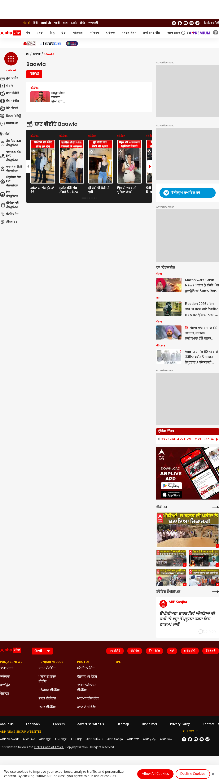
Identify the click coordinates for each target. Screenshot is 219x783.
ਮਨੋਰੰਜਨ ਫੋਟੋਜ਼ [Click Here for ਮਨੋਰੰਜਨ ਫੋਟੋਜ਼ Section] (86, 668)
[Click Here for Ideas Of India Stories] (29, 43)
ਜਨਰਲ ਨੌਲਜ (129, 33)
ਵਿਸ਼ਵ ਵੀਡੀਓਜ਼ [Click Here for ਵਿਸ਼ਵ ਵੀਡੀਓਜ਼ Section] (47, 707)
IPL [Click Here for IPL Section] (118, 662)
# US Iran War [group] (205, 439)
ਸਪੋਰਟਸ (94, 33)
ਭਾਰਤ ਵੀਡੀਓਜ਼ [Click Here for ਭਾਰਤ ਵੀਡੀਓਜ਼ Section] (47, 698)
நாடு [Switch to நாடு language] (74, 23)
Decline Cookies (192, 774)
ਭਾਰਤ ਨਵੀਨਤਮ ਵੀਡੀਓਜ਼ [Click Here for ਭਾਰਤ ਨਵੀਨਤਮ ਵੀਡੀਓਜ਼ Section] (86, 687)
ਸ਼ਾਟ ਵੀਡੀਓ (9, 93)
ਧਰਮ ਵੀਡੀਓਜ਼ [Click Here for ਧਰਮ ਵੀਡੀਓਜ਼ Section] (47, 668)
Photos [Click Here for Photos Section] (83, 662)
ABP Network (9, 739)
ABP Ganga (115, 739)
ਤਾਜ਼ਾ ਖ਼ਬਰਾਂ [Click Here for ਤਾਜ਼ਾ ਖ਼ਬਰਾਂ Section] (6, 668)
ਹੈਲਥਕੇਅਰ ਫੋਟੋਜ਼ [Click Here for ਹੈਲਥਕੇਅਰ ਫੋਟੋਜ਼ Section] (87, 677)
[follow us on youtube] (185, 23)
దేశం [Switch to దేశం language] (82, 23)
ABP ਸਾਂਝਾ (133, 739)
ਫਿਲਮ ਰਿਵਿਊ (10, 116)
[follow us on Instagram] (191, 23)
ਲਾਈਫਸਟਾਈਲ (151, 33)
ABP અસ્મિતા (94, 739)
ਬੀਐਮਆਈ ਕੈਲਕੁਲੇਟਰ (9, 205)
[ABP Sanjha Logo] (11, 32)
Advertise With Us (90, 724)
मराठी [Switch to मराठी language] (57, 23)
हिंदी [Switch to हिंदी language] (35, 23)
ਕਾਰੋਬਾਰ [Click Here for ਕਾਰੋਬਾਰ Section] (5, 677)
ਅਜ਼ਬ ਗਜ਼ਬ (173, 33)
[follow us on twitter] (173, 23)
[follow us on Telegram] (197, 23)
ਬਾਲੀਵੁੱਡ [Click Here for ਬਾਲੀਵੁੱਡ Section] (5, 685)
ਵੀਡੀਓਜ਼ (135, 651)
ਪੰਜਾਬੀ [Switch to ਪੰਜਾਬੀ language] (26, 23)
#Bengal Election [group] (176, 439)
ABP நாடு (149, 739)
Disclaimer (149, 724)
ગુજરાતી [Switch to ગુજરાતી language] (93, 23)
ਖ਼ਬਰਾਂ (40, 33)
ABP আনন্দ (60, 739)
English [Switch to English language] (46, 23)
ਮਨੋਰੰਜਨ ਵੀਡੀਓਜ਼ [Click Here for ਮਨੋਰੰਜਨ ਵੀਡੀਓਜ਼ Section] (49, 690)
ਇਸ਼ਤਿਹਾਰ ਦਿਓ (211, 23)
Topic (36, 54)
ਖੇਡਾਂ (172, 651)
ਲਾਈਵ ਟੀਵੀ (190, 651)
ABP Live (29, 739)
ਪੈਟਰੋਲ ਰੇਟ (9, 214)
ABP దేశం (166, 739)
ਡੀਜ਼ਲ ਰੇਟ (8, 221)
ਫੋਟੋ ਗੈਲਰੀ (9, 108)
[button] (11, 62)
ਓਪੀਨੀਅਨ (9, 123)
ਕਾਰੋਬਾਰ (110, 33)
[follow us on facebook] (179, 23)
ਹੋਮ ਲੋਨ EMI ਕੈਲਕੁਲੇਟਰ (10, 143)
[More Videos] (215, 507)
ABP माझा (76, 739)
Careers (59, 724)
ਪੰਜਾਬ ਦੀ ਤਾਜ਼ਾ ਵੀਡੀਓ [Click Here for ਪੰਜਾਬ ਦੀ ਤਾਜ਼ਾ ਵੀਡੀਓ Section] (47, 679)
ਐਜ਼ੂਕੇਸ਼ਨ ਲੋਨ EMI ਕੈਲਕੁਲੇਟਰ (10, 182)
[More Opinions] (215, 591)
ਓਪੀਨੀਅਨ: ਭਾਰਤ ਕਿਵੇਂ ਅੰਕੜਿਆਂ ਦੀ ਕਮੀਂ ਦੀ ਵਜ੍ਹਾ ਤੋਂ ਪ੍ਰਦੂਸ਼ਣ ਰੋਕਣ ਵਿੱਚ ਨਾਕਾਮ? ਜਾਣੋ (187, 619)
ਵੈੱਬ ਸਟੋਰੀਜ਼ (9, 101)
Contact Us (211, 724)
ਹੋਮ (28, 33)
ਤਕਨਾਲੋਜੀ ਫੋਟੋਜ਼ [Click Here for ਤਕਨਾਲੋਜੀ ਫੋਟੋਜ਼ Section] (86, 707)
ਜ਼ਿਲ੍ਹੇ (52, 33)
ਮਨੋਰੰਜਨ (78, 33)
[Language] (42, 651)
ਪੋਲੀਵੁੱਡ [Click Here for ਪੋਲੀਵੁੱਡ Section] (4, 694)
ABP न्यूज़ (45, 739)
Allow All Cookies (155, 774)
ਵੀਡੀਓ (6, 85)
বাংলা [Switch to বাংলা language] (65, 23)
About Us (6, 724)
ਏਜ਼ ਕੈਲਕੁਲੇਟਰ (9, 194)
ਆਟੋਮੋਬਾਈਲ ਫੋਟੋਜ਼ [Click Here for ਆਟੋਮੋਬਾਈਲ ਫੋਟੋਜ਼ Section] (88, 698)
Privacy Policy (180, 724)
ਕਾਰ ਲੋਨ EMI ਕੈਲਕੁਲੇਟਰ (11, 169)
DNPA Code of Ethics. (49, 747)
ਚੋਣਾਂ (63, 33)
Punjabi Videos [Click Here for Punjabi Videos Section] (51, 662)
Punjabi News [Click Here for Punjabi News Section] (11, 662)
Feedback (33, 724)
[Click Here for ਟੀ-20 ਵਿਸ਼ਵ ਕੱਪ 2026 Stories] (50, 43)
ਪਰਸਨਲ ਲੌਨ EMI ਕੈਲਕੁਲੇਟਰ (10, 156)
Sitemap (123, 724)
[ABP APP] (171, 485)
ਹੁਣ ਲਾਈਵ (9, 78)
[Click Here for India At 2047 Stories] (72, 43)
